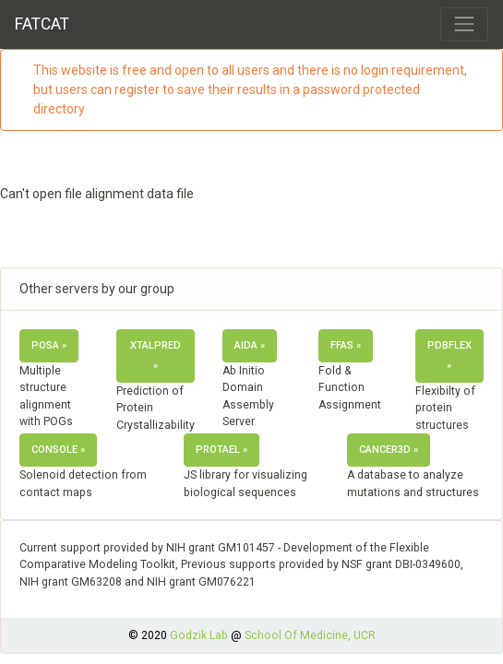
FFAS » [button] (345, 345)
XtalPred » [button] (155, 355)
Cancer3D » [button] (388, 450)
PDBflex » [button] (449, 355)
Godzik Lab (199, 635)
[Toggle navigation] (464, 24)
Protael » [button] (221, 450)
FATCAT (42, 24)
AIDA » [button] (249, 345)
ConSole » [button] (58, 450)
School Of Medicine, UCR (310, 635)
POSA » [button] (48, 345)
